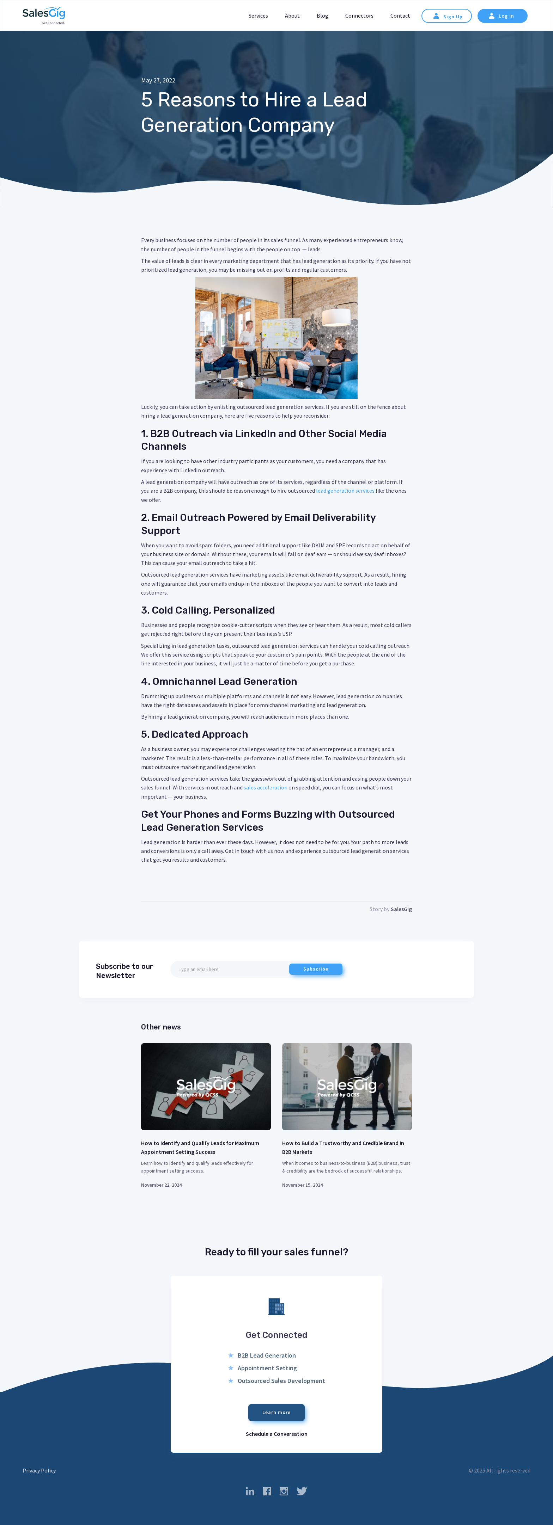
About (292, 15)
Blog (322, 15)
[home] (44, 16)
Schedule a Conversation (277, 1433)
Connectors (359, 15)
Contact (400, 15)
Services (258, 15)
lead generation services (345, 490)
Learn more (276, 1412)
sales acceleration (265, 787)
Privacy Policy (39, 1470)
